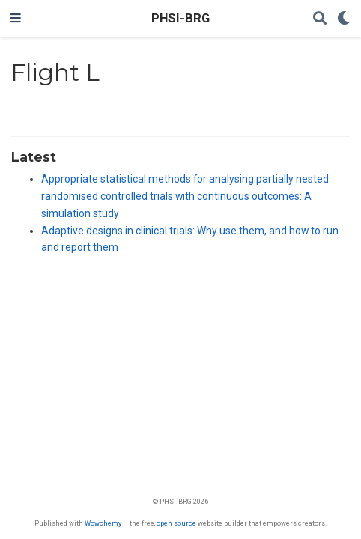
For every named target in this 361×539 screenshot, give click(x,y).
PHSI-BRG (180, 18)
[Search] (320, 19)
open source (176, 523)
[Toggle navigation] (15, 19)
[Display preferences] (344, 19)
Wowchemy (103, 523)
